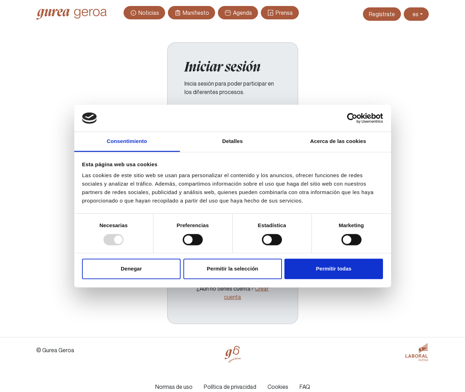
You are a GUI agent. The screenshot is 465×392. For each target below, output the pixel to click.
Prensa (280, 12)
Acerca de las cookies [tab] (338, 141)
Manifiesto (191, 12)
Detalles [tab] (232, 141)
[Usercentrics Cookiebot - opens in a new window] (352, 118)
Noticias (144, 12)
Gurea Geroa (71, 14)
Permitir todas (334, 269)
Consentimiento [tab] (127, 141)
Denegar (131, 269)
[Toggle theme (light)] (416, 14)
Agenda (238, 12)
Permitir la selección (232, 269)
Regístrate (382, 14)
